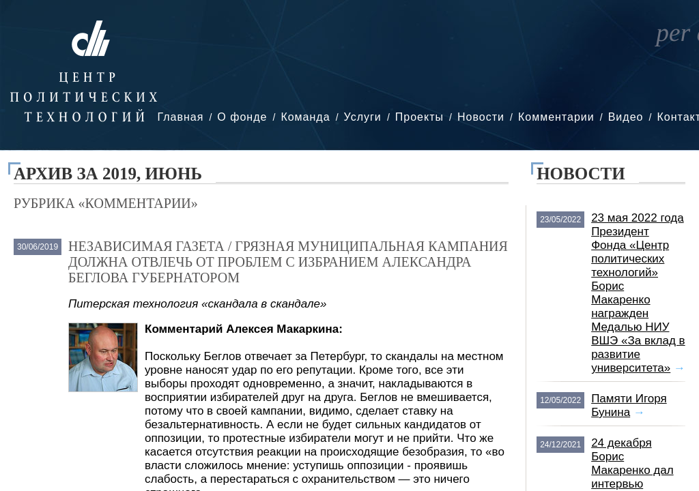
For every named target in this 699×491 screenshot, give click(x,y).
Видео (626, 117)
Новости (480, 117)
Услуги (363, 117)
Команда (305, 117)
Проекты (419, 117)
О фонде (242, 117)
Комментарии (556, 117)
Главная (180, 117)
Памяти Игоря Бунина (629, 405)
